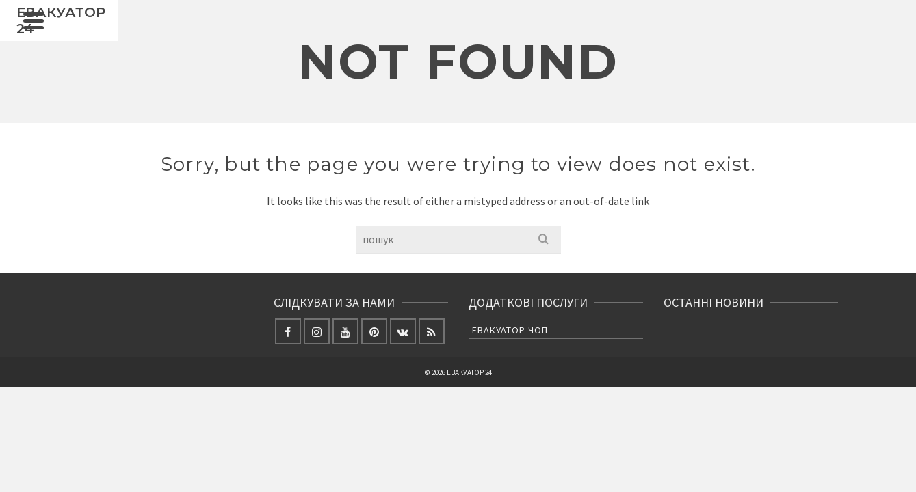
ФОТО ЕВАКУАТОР (638, 29)
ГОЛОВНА (291, 34)
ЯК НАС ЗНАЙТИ (711, 34)
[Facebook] (791, 21)
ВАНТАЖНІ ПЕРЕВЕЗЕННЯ (434, 34)
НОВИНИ (356, 34)
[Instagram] (791, 47)
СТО (583, 29)
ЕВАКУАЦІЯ (527, 34)
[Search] (762, 34)
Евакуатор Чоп (510, 398)
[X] (820, 21)
